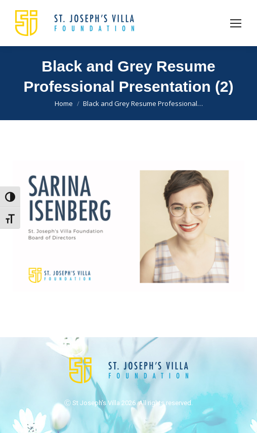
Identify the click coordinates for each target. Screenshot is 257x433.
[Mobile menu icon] (236, 23)
